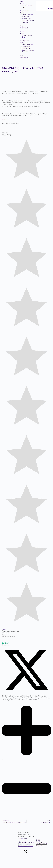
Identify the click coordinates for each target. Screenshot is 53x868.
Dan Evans (5, 643)
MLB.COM (39, 845)
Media (22, 13)
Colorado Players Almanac (28, 21)
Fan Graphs (40, 842)
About (22, 3)
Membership (24, 28)
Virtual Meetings (27, 15)
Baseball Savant (41, 844)
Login (4, 629)
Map (3, 119)
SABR (38, 840)
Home (22, 1)
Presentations (26, 18)
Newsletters (26, 16)
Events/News (24, 11)
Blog (21, 26)
